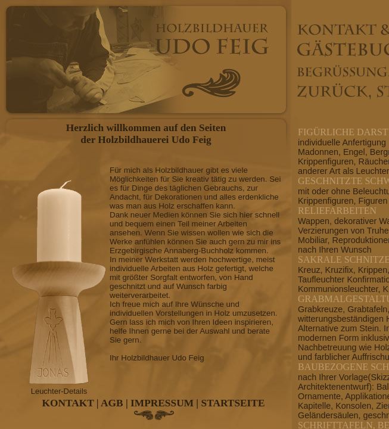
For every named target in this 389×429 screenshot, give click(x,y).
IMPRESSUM (162, 403)
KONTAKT (68, 403)
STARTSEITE (233, 403)
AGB (112, 403)
